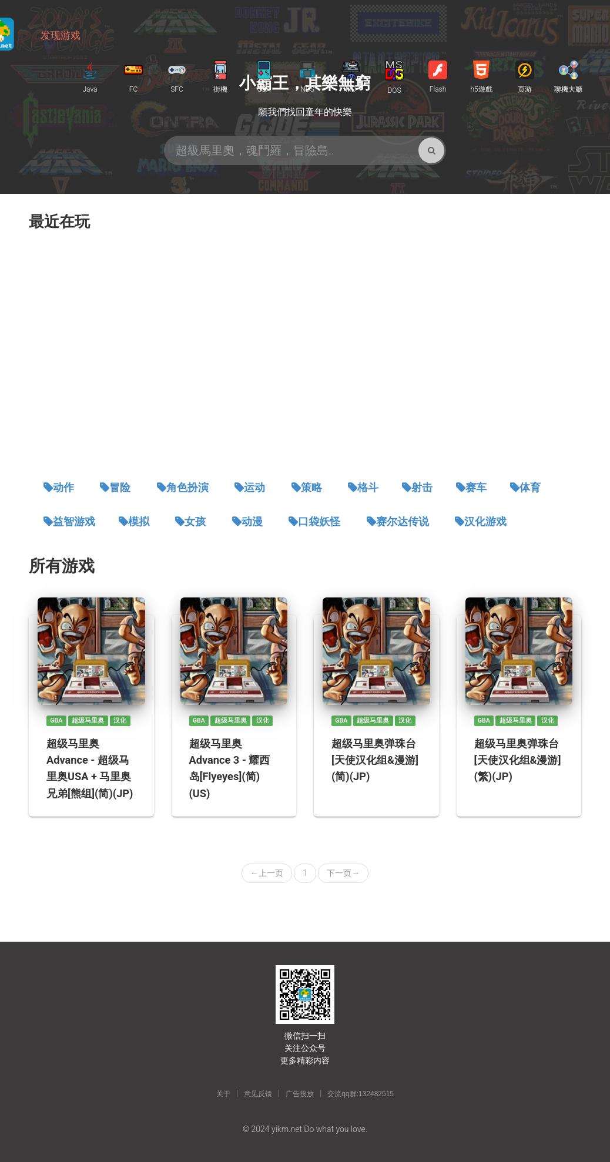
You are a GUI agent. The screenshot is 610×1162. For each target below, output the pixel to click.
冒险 (119, 487)
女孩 (195, 521)
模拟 (138, 521)
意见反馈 (258, 1094)
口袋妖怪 (319, 521)
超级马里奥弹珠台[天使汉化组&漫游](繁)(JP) (517, 759)
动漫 (252, 521)
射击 (422, 487)
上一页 (266, 873)
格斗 (367, 487)
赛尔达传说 (402, 521)
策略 (311, 487)
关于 (223, 1094)
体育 (530, 487)
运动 (254, 487)
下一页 (343, 873)
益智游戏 (74, 521)
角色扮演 (187, 487)
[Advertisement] (305, 356)
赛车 (476, 487)
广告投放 (300, 1094)
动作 (63, 487)
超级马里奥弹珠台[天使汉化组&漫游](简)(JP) (374, 759)
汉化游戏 (485, 521)
